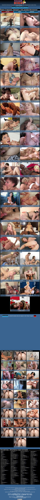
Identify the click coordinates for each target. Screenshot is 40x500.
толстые (32, 478)
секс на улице (33, 462)
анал (2, 455)
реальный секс (33, 454)
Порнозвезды (26, 7)
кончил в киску (13, 474)
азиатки (2, 454)
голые (2, 483)
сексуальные (33, 463)
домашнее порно (14, 455)
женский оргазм (14, 462)
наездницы (23, 466)
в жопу (2, 467)
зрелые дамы (13, 467)
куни (11, 478)
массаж (22, 454)
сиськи (32, 466)
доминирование (14, 456)
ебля (11, 459)
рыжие (32, 456)
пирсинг (22, 475)
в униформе (3, 474)
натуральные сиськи (24, 467)
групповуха (13, 451)
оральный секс (23, 470)
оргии (22, 471)
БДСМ (2, 451)
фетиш (32, 482)
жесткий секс (13, 463)
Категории (13, 7)
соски (32, 471)
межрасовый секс (24, 456)
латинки (12, 479)
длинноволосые (14, 454)
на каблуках (23, 462)
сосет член (33, 470)
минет (22, 458)
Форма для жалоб (20, 496)
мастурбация (23, 455)
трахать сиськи (33, 479)
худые (32, 483)
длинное (32, 11)
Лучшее (18, 7)
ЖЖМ (2, 452)
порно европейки (24, 479)
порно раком (23, 483)
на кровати (23, 463)
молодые (22, 460)
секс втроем (33, 458)
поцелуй (32, 452)
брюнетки (2, 466)
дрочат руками (13, 458)
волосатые (3, 478)
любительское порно (14, 483)
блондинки (3, 456)
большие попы (3, 459)
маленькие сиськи (24, 451)
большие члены (4, 462)
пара (21, 474)
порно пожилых (24, 482)
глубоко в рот (3, 482)
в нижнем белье (4, 470)
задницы (12, 466)
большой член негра (4, 463)
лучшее (7, 11)
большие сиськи (4, 460)
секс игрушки (33, 459)
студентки (32, 475)
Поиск (21, 7)
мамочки (22, 452)
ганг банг (2, 479)
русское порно (33, 455)
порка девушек (23, 478)
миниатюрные (23, 459)
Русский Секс (5, 315)
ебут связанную (14, 460)
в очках (2, 471)
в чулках (2, 475)
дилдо (12, 452)
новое (19, 11)
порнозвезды (33, 451)
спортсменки (33, 474)
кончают (12, 471)
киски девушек (13, 470)
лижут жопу (13, 482)
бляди (2, 458)
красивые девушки (14, 475)
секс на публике (34, 460)
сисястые (32, 467)
